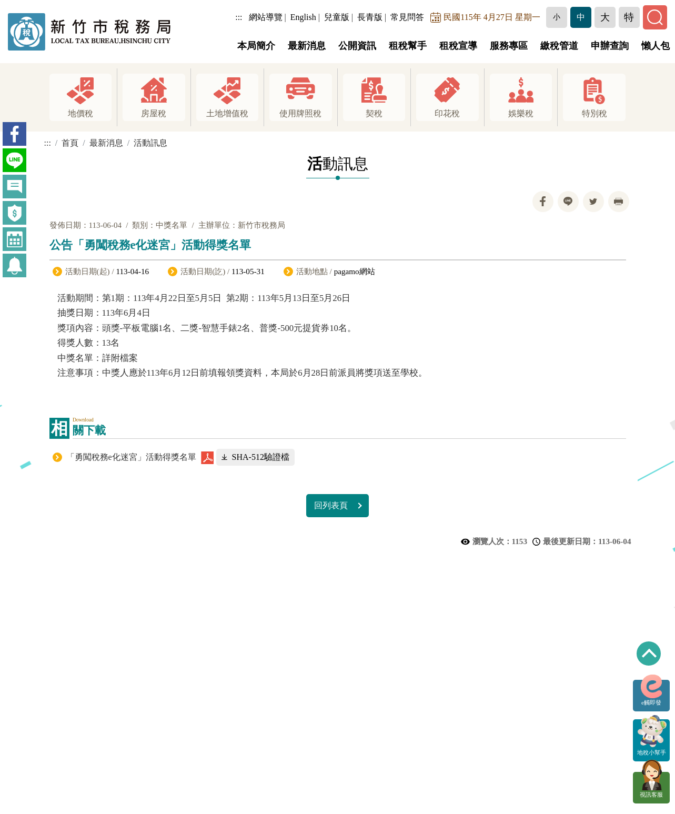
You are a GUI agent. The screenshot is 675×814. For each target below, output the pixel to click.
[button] (560, 17)
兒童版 (339, 17)
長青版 (373, 17)
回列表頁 (331, 505)
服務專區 (509, 46)
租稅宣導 (458, 46)
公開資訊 (357, 46)
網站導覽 (269, 17)
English (306, 17)
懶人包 (655, 46)
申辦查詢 (610, 46)
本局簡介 (256, 46)
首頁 (70, 142)
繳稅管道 (559, 46)
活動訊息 (150, 142)
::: (242, 17)
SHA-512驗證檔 (260, 457)
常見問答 (411, 17)
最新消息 (307, 46)
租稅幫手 (408, 46)
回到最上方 (649, 653)
